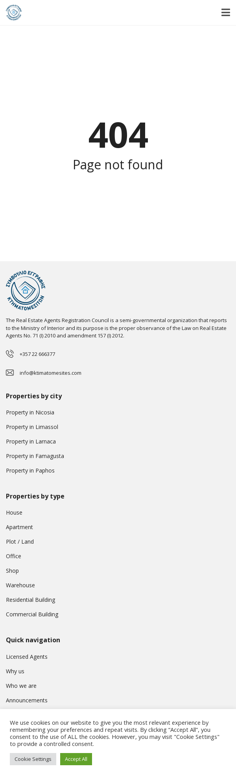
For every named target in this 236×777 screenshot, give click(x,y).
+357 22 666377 (37, 353)
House (14, 512)
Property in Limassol (32, 427)
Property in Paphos (30, 470)
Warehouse (20, 585)
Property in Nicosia (30, 412)
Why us (15, 671)
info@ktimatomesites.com (50, 372)
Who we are (21, 685)
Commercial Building (32, 614)
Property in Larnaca (31, 441)
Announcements (27, 700)
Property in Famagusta (35, 456)
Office (13, 556)
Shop (12, 570)
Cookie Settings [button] (33, 758)
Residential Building (30, 599)
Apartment (19, 527)
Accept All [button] (76, 758)
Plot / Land (20, 541)
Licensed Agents (27, 656)
